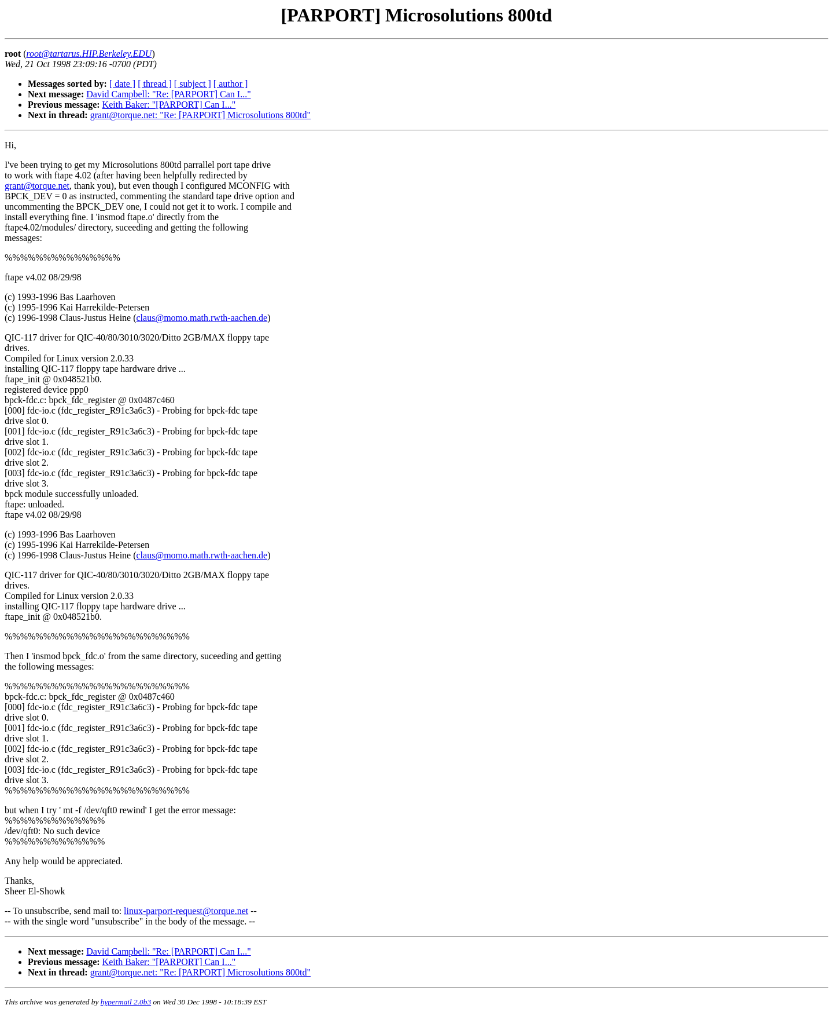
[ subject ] (192, 84)
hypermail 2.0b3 (126, 1001)
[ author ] (230, 84)
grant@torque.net (37, 186)
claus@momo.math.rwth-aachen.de (202, 318)
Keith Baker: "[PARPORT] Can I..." (169, 104)
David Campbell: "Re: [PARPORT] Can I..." (168, 94)
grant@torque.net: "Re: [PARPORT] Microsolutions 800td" (200, 115)
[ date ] (122, 84)
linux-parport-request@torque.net (186, 911)
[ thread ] (155, 84)
